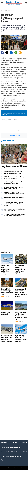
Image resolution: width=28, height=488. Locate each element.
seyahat (15, 137)
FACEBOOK (5, 469)
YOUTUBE (23, 469)
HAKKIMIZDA (4, 460)
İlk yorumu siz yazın (14, 153)
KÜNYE (15, 460)
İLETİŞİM (24, 460)
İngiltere (9, 137)
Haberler (3, 9)
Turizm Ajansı (10, 485)
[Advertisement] (14, 250)
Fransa (3, 137)
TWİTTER (14, 469)
